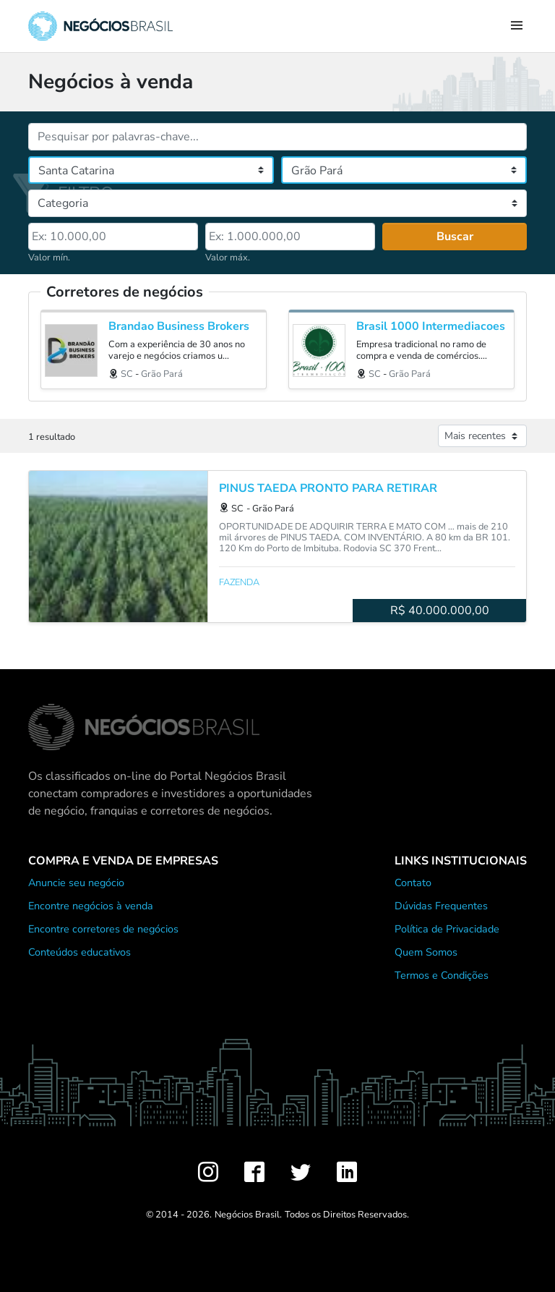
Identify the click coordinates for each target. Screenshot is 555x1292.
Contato (413, 882)
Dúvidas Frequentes (441, 905)
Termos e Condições (442, 975)
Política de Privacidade (447, 929)
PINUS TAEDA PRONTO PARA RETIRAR (328, 489)
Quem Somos (426, 952)
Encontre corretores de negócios (103, 929)
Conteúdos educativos (79, 952)
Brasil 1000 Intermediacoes (430, 326)
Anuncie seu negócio (76, 882)
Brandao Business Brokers (178, 326)
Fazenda (239, 582)
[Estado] (151, 170)
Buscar (454, 237)
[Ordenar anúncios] (482, 436)
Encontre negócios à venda (90, 905)
